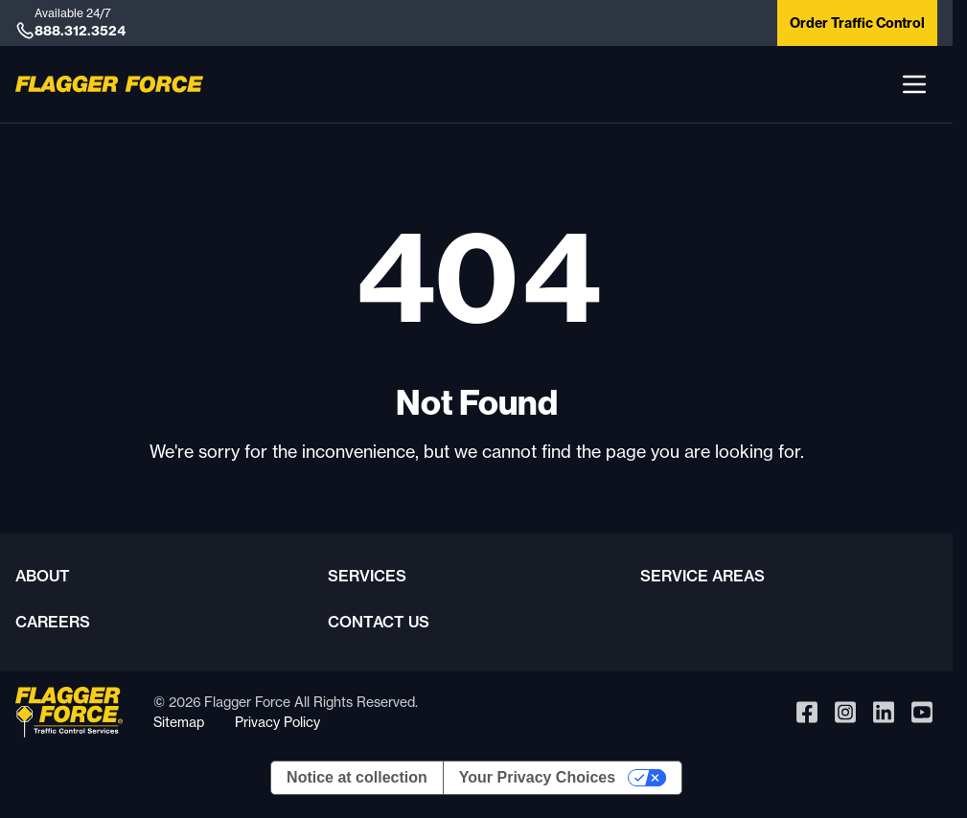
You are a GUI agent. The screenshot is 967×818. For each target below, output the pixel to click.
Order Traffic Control (857, 23)
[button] (914, 84)
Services (367, 575)
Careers (52, 621)
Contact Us (378, 621)
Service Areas (702, 575)
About (42, 575)
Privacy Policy (277, 722)
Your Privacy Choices (537, 777)
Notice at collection (357, 777)
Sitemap (178, 722)
